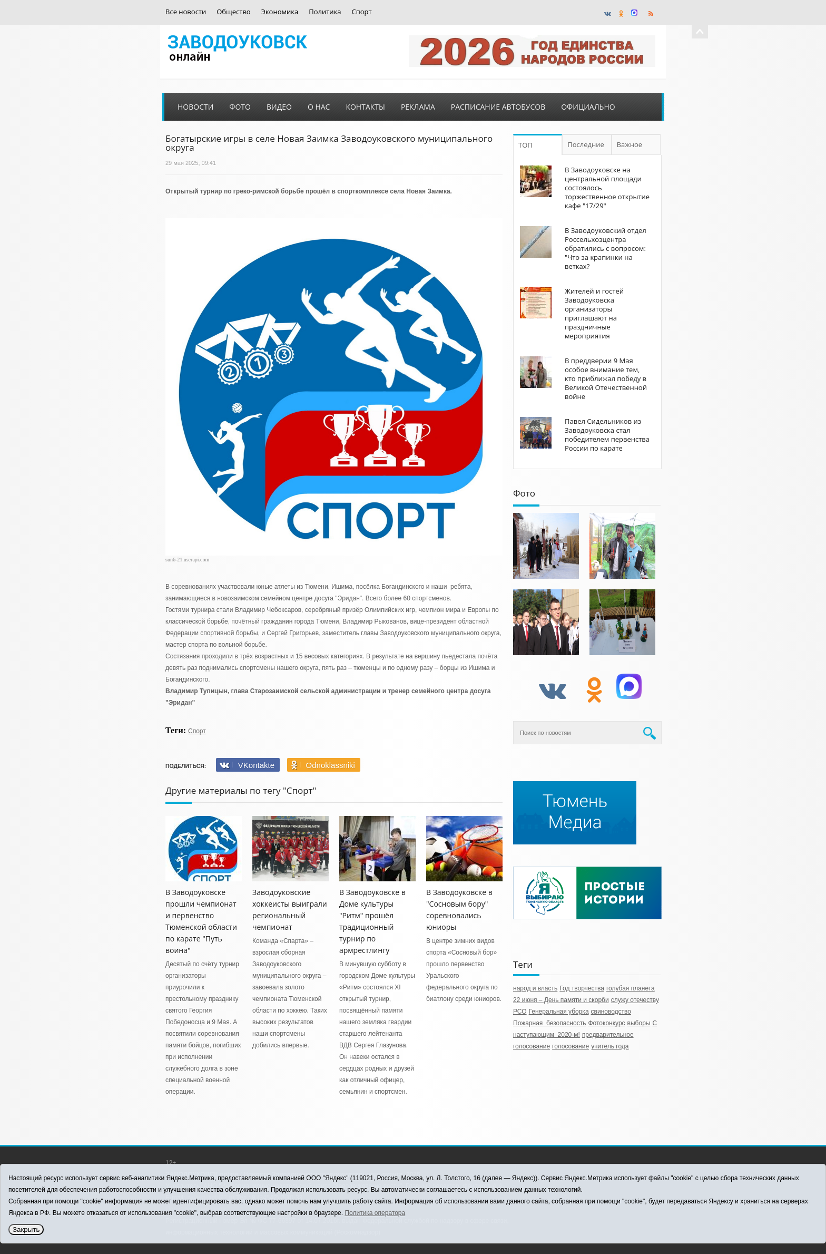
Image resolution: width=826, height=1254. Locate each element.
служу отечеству (635, 1000)
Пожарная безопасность (549, 1023)
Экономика (280, 12)
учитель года (609, 1046)
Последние (585, 144)
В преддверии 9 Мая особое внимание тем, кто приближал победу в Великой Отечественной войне (606, 378)
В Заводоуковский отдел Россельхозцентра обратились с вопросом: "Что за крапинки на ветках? (605, 248)
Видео (279, 107)
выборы (639, 1023)
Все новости (185, 12)
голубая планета (630, 988)
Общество (233, 12)
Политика (325, 12)
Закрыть (26, 1229)
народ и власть (535, 988)
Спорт (362, 12)
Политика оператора (375, 1213)
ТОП (525, 145)
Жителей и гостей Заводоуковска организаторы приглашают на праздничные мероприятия (594, 313)
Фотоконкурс (606, 1023)
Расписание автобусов (498, 107)
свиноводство (611, 1011)
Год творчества (581, 988)
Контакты (365, 107)
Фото (240, 107)
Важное (630, 144)
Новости (195, 107)
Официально (588, 107)
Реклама (418, 107)
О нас (319, 107)
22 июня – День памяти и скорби (561, 1000)
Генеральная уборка (559, 1011)
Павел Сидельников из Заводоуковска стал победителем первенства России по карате (607, 434)
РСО (520, 1011)
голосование (570, 1046)
